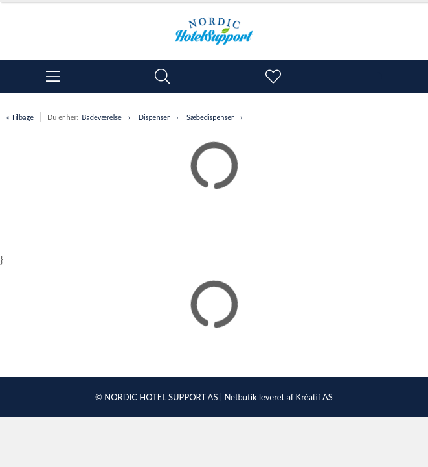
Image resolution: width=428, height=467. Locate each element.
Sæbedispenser (210, 117)
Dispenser (154, 117)
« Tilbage (20, 117)
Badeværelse (102, 117)
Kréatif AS (314, 397)
